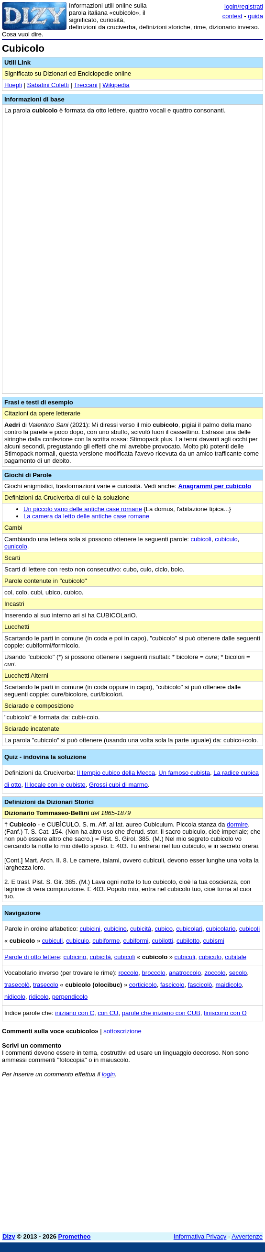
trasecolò (17, 984)
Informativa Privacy (200, 1236)
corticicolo (143, 984)
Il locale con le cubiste (55, 784)
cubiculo (226, 539)
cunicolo (15, 546)
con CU (108, 1013)
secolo (238, 972)
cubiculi (52, 940)
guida (255, 16)
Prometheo (74, 1236)
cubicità (140, 928)
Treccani (85, 85)
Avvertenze (247, 1236)
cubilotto (188, 940)
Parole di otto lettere (32, 957)
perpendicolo (70, 996)
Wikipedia (115, 85)
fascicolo (172, 984)
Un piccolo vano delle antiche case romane (82, 509)
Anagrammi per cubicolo (214, 486)
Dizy (8, 1236)
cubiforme (106, 940)
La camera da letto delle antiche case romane (86, 516)
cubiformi (136, 940)
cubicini (90, 928)
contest (232, 16)
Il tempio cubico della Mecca (116, 772)
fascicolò (200, 984)
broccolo (154, 972)
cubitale (235, 957)
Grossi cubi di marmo (118, 784)
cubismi (213, 940)
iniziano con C (74, 1013)
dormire (237, 824)
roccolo (128, 972)
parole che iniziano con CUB (161, 1013)
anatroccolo (185, 972)
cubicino (115, 928)
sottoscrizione (122, 1031)
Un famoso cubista (184, 772)
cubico (164, 928)
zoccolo (214, 972)
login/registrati (243, 6)
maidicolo (229, 984)
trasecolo (45, 984)
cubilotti (162, 940)
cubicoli (201, 539)
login (108, 1074)
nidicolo (14, 996)
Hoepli (13, 85)
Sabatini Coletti (47, 85)
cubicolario (220, 928)
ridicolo (38, 996)
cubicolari (189, 928)
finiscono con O (225, 1013)
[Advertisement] (132, 1158)
